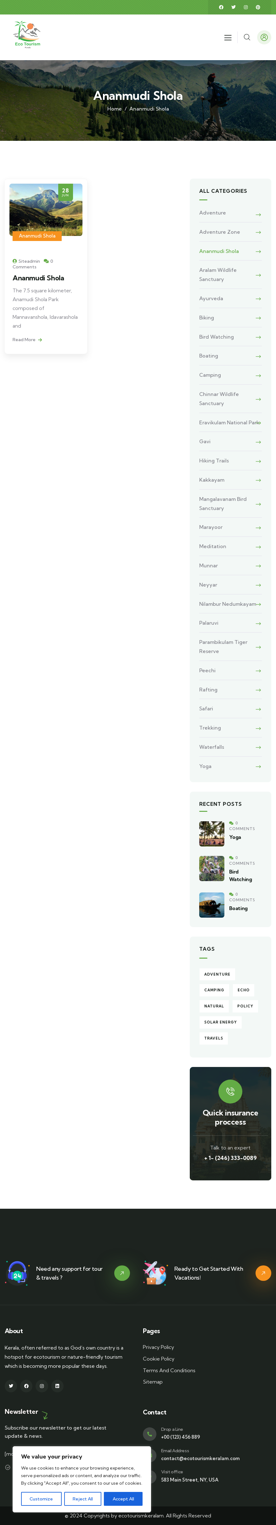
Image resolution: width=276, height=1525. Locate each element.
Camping (210, 375)
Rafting (208, 689)
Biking (206, 317)
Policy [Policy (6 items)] (245, 1006)
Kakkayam (211, 480)
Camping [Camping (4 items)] (214, 990)
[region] (82, 1479)
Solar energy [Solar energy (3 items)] (220, 1022)
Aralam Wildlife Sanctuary (218, 274)
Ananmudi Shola (37, 236)
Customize (41, 1499)
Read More (27, 339)
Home (114, 109)
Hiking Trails (214, 460)
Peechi (207, 670)
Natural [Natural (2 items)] (214, 1006)
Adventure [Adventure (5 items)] (217, 974)
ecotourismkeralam (141, 1515)
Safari (206, 708)
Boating (208, 356)
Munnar (208, 565)
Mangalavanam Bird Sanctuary (223, 503)
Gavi (205, 441)
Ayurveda (211, 298)
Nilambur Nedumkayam (227, 604)
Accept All (123, 1499)
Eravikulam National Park (229, 422)
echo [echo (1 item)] (244, 990)
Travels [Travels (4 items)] (213, 1038)
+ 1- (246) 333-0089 (230, 1157)
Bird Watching (216, 337)
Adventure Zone (219, 232)
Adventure (212, 212)
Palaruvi (208, 623)
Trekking (210, 728)
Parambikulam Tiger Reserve (223, 646)
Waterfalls (211, 747)
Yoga (205, 766)
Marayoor (210, 527)
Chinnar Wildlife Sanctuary (219, 398)
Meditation (212, 546)
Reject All (83, 1499)
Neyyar (208, 585)
